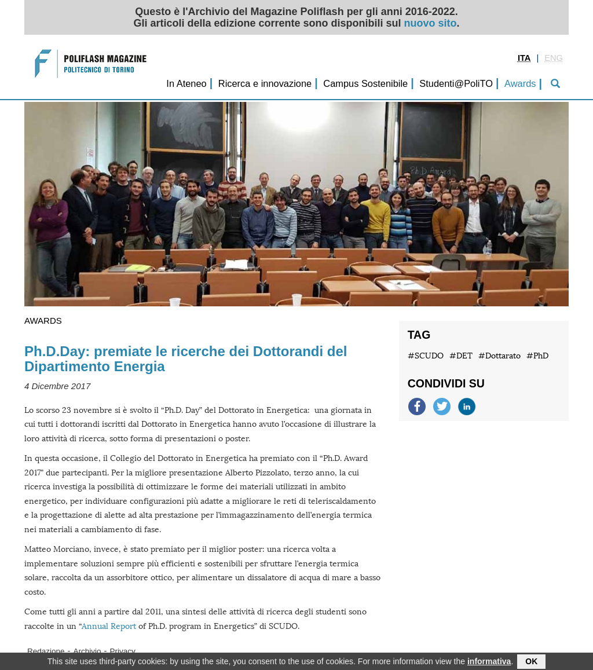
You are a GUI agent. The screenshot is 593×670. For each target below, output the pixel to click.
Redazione (46, 651)
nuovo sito (430, 23)
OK (531, 662)
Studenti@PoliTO (456, 83)
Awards (520, 83)
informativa (489, 662)
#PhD (537, 356)
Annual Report (109, 626)
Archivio (87, 651)
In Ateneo (186, 83)
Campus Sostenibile (365, 83)
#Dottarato (499, 356)
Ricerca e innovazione (265, 83)
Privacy (123, 651)
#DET (461, 356)
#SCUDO (426, 356)
